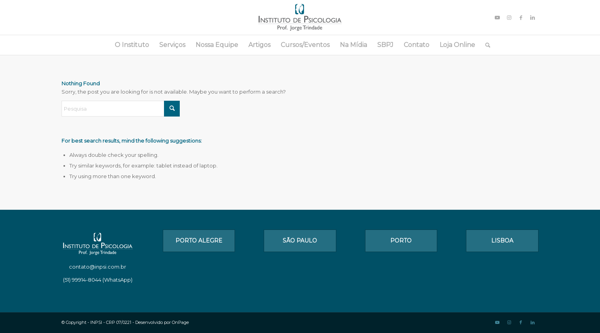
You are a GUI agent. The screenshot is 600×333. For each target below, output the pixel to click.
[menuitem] (132, 45)
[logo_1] (300, 17)
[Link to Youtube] (497, 17)
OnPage (180, 322)
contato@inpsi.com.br (97, 266)
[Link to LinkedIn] (533, 17)
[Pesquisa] (485, 45)
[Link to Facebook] (521, 17)
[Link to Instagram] (509, 17)
